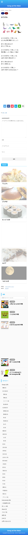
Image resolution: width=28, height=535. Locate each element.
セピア (4, 263)
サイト (3, 152)
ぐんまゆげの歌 (14, 314)
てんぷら (4, 183)
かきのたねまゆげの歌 (16, 324)
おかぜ (6, 288)
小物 (6, 112)
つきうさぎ (5, 281)
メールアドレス (5, 146)
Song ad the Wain (14, 6)
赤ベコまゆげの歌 (15, 362)
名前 (3, 139)
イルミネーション (9, 286)
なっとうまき (6, 219)
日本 (3, 112)
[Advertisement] (14, 235)
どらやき (4, 201)
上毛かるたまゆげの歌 (16, 304)
